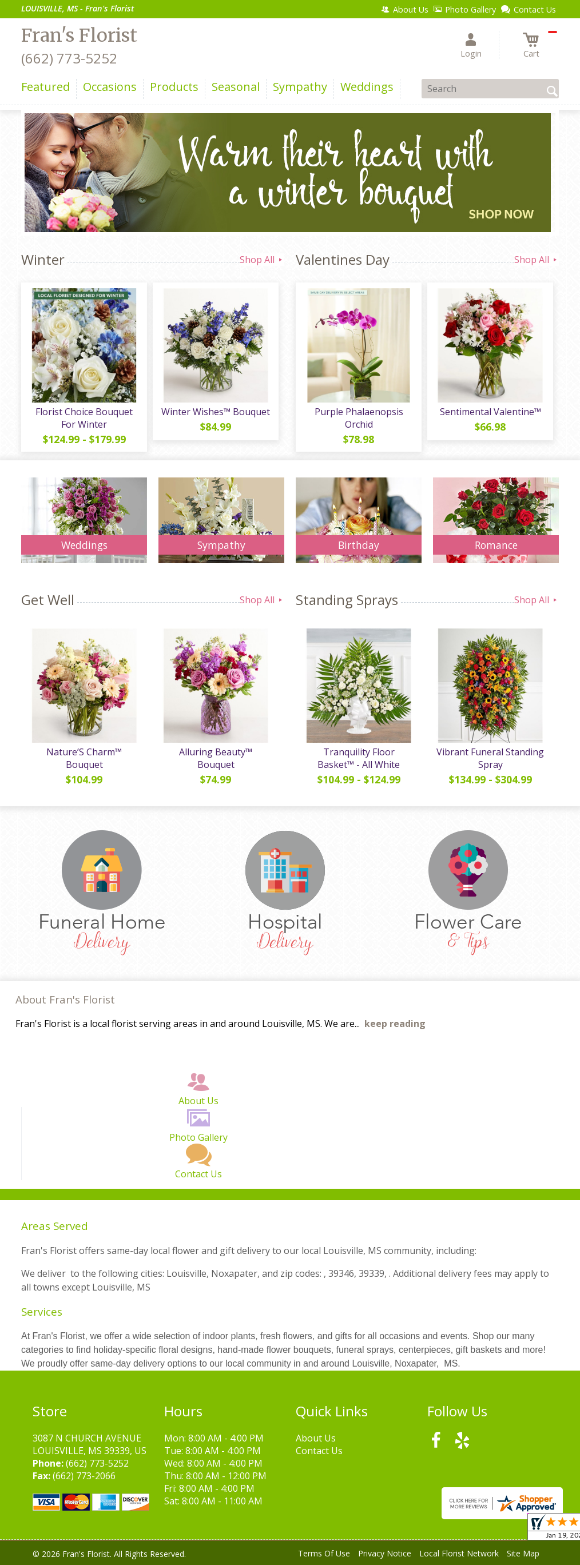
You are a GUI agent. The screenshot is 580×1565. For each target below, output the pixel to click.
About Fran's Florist (65, 999)
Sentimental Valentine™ (490, 411)
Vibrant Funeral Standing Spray (490, 758)
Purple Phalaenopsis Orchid (359, 418)
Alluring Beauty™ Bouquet (215, 758)
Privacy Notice (384, 1553)
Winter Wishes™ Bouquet (215, 411)
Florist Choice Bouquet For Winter (84, 418)
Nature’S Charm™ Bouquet (84, 758)
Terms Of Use (324, 1553)
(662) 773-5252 (69, 58)
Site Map (523, 1553)
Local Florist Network (459, 1553)
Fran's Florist (79, 35)
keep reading (395, 1023)
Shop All (262, 259)
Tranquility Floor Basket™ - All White (358, 758)
